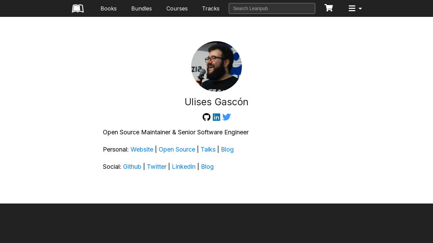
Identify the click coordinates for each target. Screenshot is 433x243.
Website (142, 149)
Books (108, 8)
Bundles (141, 8)
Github (132, 166)
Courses (177, 8)
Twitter (156, 166)
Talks (208, 149)
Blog (227, 149)
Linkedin (184, 166)
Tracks (211, 8)
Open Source (177, 149)
